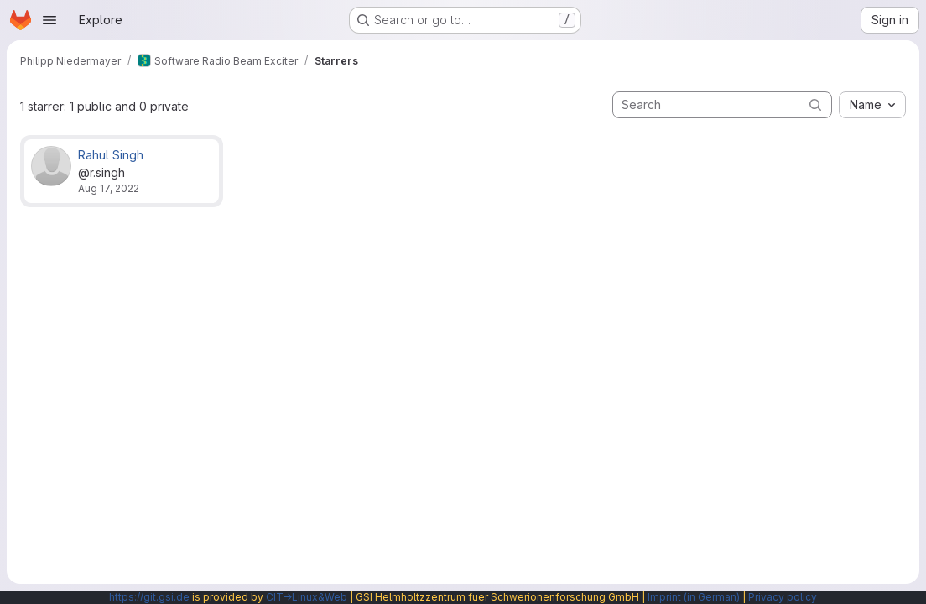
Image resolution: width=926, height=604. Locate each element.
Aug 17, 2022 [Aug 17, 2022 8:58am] (108, 188)
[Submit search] (815, 104)
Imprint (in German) (694, 597)
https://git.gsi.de (149, 597)
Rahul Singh (110, 155)
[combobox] (872, 104)
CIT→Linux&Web (306, 597)
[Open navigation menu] (49, 20)
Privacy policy (782, 597)
